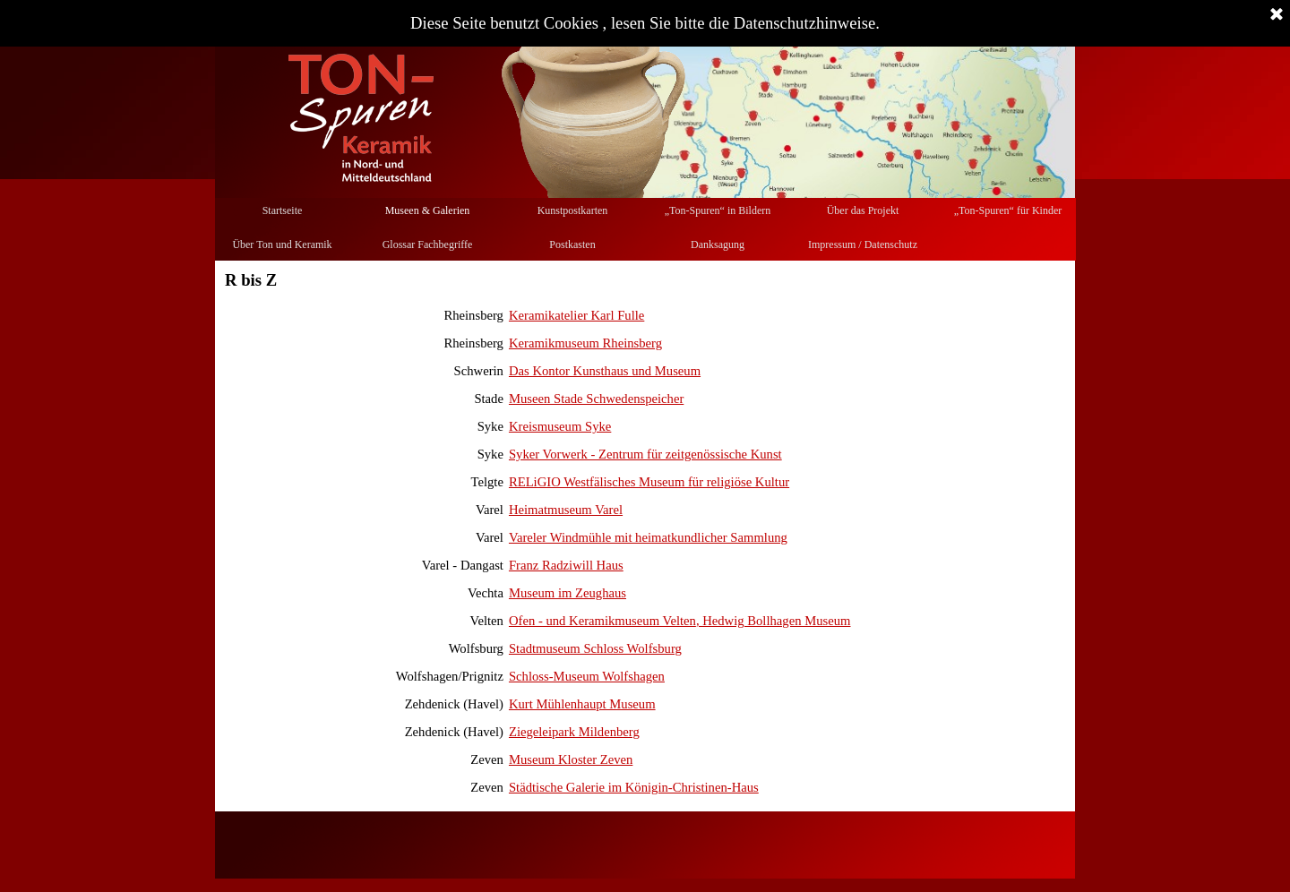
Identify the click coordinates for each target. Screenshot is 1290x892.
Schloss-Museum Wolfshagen (587, 676)
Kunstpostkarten (573, 210)
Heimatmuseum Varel (566, 509)
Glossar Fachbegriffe (428, 244)
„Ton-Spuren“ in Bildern (717, 210)
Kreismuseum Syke (560, 426)
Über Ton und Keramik (281, 244)
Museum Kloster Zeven (570, 759)
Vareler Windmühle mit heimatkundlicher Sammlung (648, 537)
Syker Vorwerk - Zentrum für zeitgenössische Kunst (645, 454)
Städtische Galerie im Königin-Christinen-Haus (634, 787)
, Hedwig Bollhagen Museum (773, 620)
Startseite (282, 210)
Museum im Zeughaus (567, 593)
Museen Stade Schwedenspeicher (596, 398)
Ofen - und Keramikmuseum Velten (602, 620)
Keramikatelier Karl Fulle (576, 315)
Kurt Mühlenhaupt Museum (582, 704)
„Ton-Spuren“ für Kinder (1008, 210)
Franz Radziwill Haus (566, 565)
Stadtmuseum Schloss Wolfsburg (595, 648)
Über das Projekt (863, 210)
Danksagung (717, 244)
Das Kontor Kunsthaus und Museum (605, 371)
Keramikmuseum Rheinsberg (585, 343)
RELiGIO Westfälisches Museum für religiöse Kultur (649, 482)
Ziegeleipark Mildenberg (574, 732)
